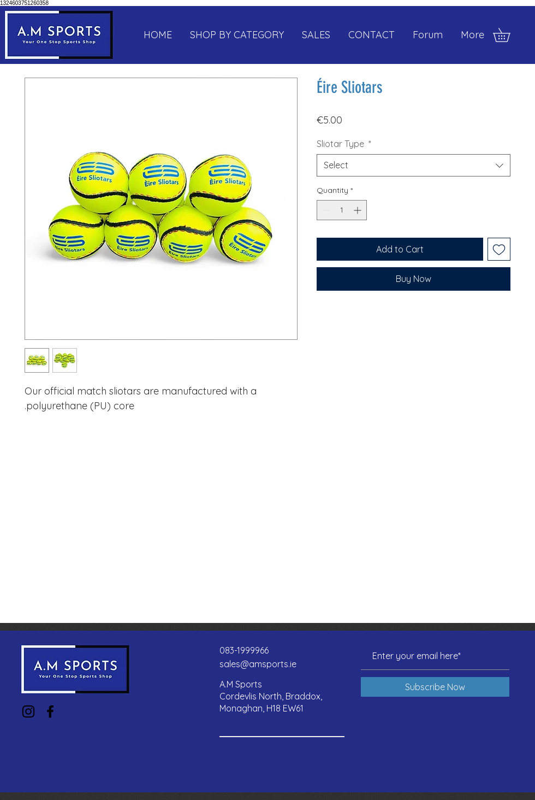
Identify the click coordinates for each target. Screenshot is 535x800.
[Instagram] (28, 711)
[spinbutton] (342, 210)
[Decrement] (325, 210)
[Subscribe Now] (435, 687)
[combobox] (413, 165)
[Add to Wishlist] (499, 249)
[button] (508, 35)
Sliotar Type (344, 143)
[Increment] (358, 210)
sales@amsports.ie (257, 663)
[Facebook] (50, 711)
